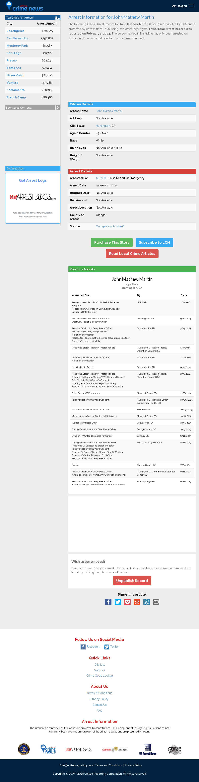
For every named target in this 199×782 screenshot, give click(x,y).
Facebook (90, 646)
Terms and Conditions (109, 765)
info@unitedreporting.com (76, 765)
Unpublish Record (132, 581)
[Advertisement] (32, 136)
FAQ (99, 710)
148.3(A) (101, 178)
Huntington (103, 125)
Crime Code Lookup (99, 675)
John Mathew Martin (109, 111)
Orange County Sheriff (110, 226)
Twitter (111, 646)
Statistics (99, 670)
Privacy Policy (99, 699)
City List (100, 664)
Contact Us (100, 704)
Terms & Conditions (99, 693)
